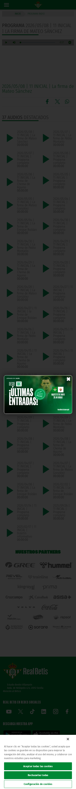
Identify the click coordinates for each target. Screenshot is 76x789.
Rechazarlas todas (38, 775)
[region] (38, 762)
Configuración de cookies (38, 784)
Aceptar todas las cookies (38, 766)
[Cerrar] (68, 739)
